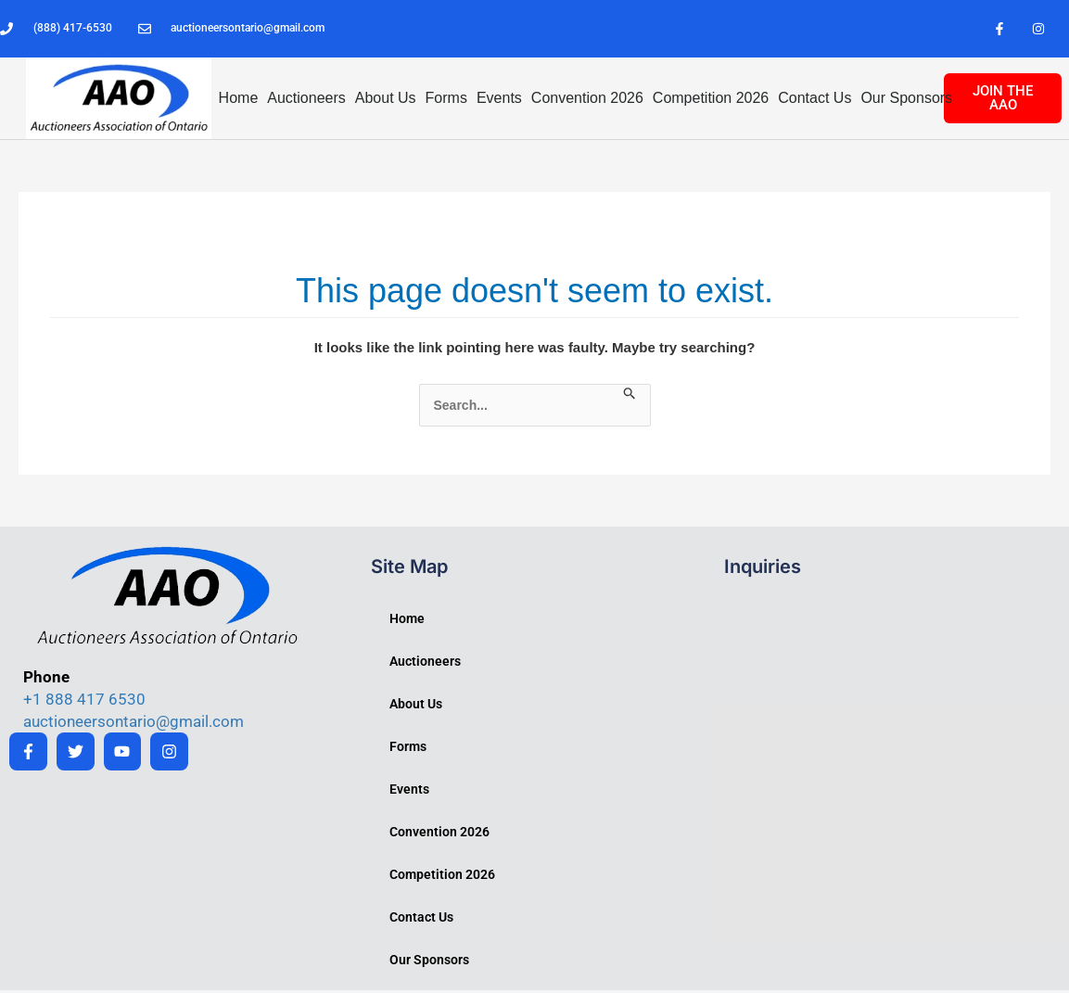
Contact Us (814, 100)
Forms (446, 100)
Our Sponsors (906, 100)
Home (239, 100)
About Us (385, 100)
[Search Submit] (630, 397)
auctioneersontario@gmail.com (133, 724)
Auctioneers (306, 100)
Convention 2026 (587, 100)
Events (499, 100)
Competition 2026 (711, 100)
